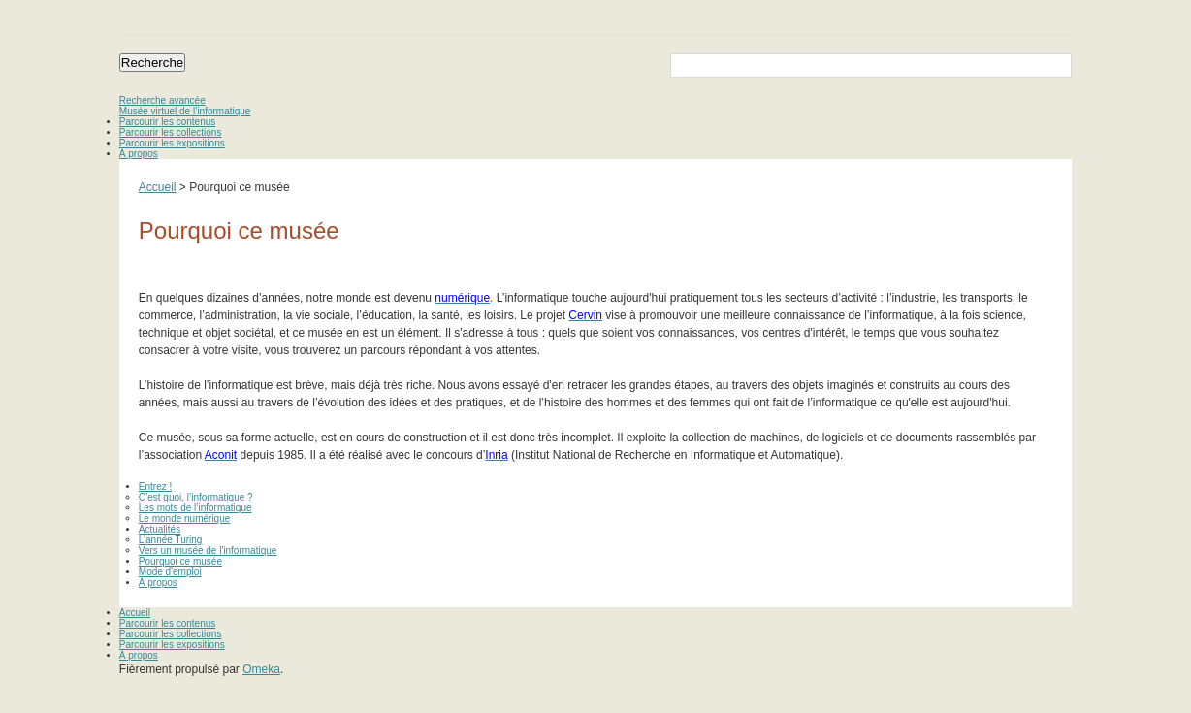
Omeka (261, 669)
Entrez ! (155, 486)
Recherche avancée (162, 100)
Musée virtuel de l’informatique (185, 111)
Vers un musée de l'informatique (208, 550)
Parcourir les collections (170, 132)
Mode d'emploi (170, 572)
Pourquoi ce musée (180, 561)
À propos (138, 153)
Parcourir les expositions (172, 143)
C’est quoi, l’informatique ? (196, 497)
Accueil (158, 187)
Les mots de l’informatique (195, 507)
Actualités (159, 529)
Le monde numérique (185, 518)
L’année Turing (171, 540)
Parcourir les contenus (167, 121)
